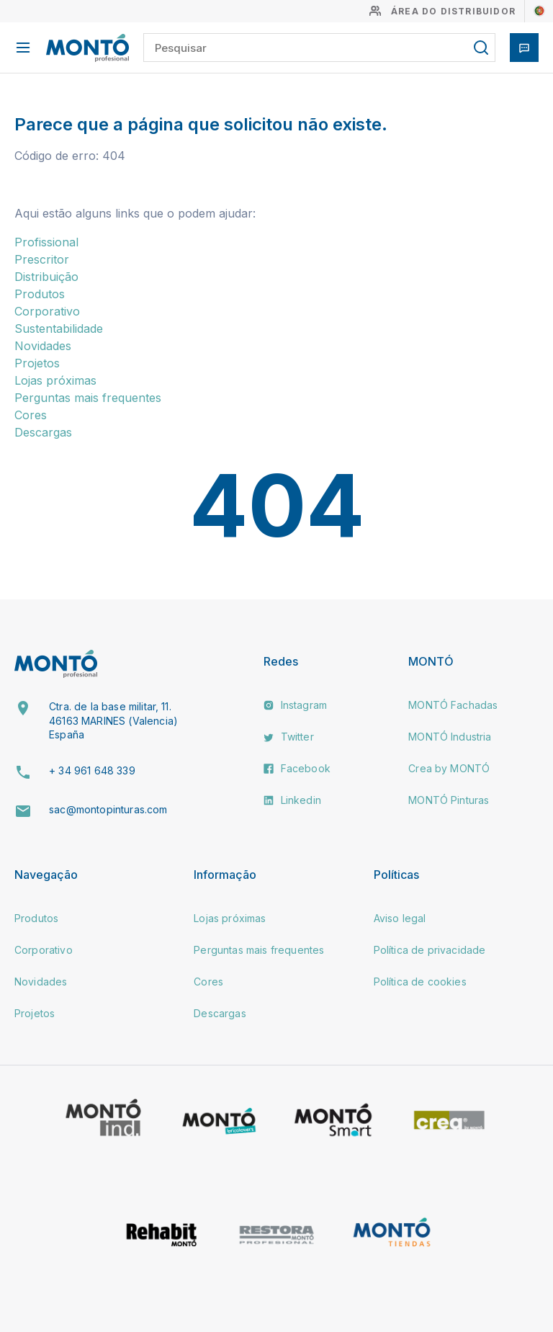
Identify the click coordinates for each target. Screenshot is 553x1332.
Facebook (297, 768)
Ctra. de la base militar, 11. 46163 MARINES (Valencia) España (113, 720)
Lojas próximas (55, 380)
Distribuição (46, 276)
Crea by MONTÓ (449, 768)
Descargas (43, 432)
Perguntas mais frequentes (87, 397)
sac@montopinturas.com (108, 809)
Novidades (42, 346)
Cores (30, 415)
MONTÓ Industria (449, 736)
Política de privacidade (430, 950)
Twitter (288, 736)
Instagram (295, 705)
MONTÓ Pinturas (448, 800)
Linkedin (292, 800)
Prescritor (41, 259)
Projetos (37, 363)
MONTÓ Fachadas (453, 705)
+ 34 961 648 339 (92, 770)
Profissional (46, 242)
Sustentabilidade (58, 328)
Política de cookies (420, 981)
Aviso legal (400, 918)
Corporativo (47, 311)
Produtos (39, 294)
